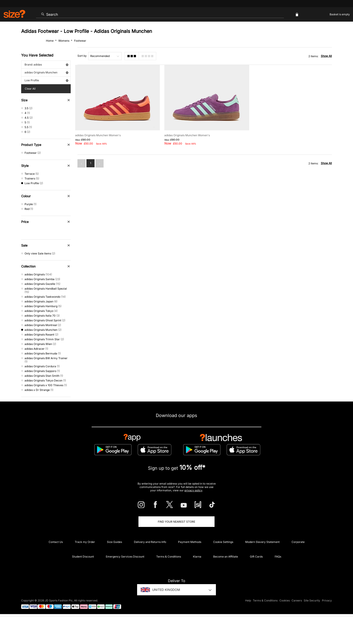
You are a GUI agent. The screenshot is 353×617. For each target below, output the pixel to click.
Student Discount (83, 556)
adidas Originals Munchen (46, 72)
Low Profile (46, 80)
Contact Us (56, 542)
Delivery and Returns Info (150, 542)
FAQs (278, 556)
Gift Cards (256, 556)
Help (248, 600)
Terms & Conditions (168, 556)
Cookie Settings (223, 542)
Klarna (197, 556)
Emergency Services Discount (125, 556)
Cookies (284, 600)
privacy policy (193, 490)
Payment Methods (189, 542)
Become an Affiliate (225, 556)
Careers (297, 600)
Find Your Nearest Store (176, 521)
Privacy (327, 600)
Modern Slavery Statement (262, 542)
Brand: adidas (46, 64)
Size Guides (114, 542)
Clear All (30, 88)
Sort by (82, 55)
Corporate (298, 542)
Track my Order (85, 542)
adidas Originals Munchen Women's (98, 135)
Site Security (312, 600)
